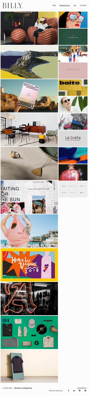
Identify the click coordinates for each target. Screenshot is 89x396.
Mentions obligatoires (23, 388)
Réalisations (64, 5)
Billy (54, 5)
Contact (83, 5)
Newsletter (82, 388)
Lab (74, 5)
